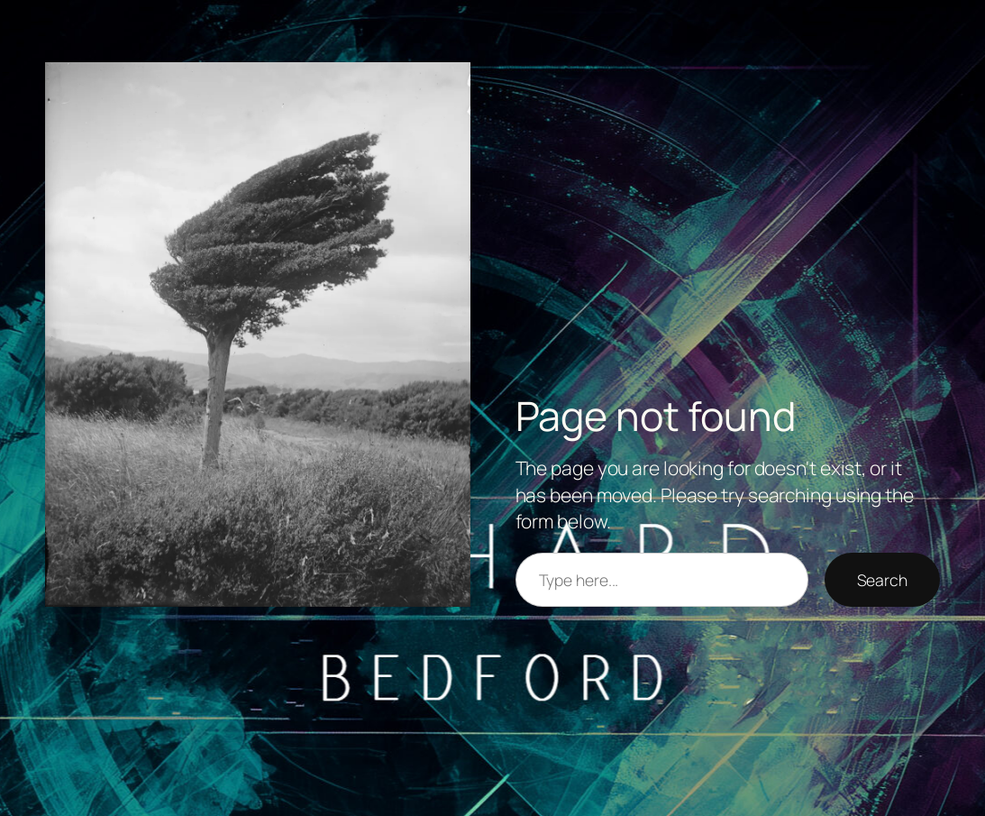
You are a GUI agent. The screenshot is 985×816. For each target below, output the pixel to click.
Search (882, 580)
